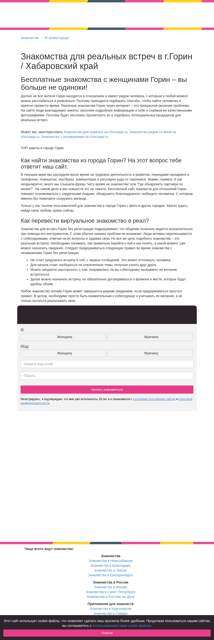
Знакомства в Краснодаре (110, 565)
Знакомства (30, 38)
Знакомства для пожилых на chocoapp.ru (95, 132)
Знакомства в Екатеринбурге (110, 575)
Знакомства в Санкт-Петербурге (111, 592)
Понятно (107, 633)
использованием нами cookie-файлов (121, 626)
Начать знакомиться (107, 389)
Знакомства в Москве (110, 587)
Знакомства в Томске (110, 570)
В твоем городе (57, 38)
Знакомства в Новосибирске (111, 561)
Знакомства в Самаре (111, 613)
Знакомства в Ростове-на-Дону (111, 597)
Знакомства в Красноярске (110, 609)
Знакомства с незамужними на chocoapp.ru (74, 137)
